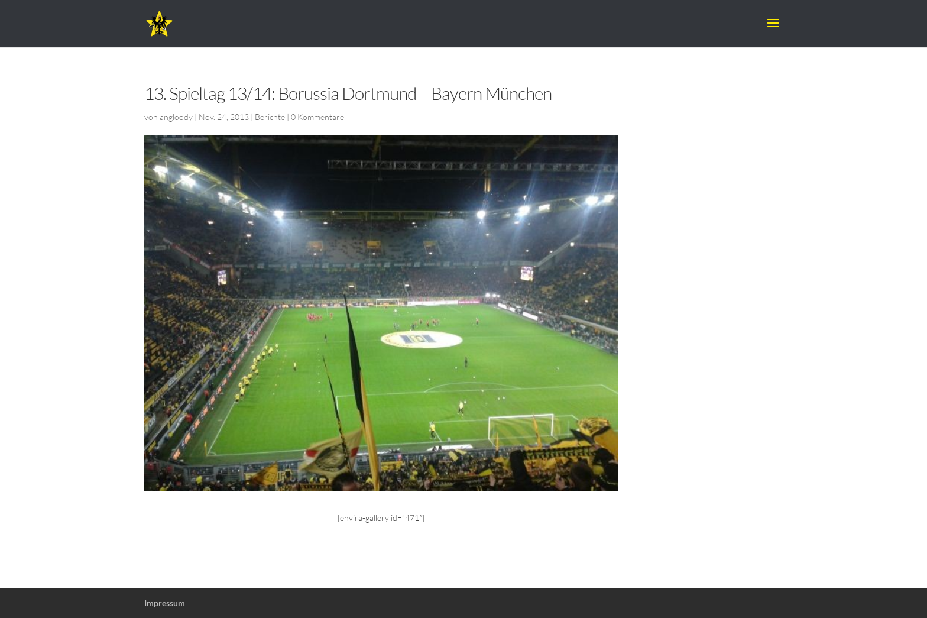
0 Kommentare (317, 117)
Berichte (270, 117)
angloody (176, 117)
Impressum (164, 603)
